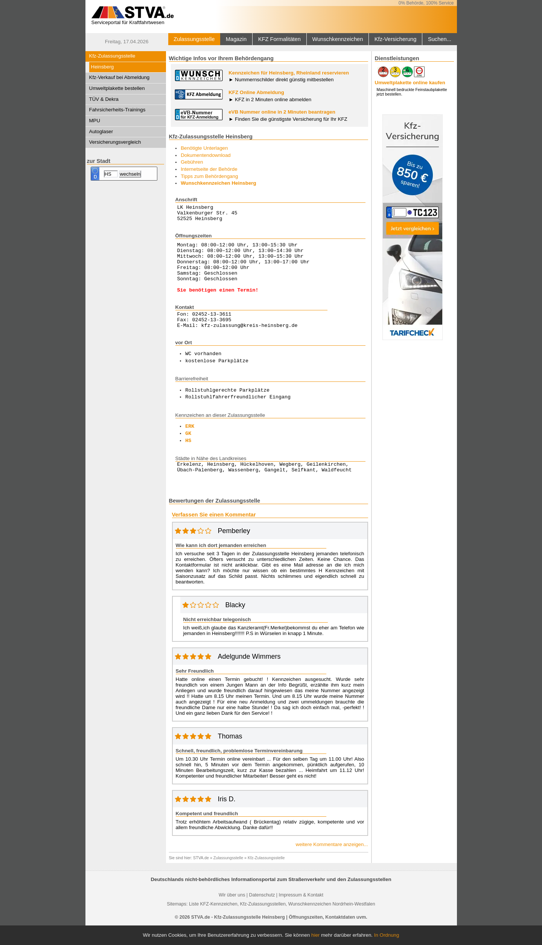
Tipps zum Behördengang (209, 176)
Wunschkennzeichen (337, 39)
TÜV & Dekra (104, 99)
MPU (94, 120)
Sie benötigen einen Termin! (218, 303)
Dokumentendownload (206, 155)
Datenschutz (262, 914)
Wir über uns (232, 914)
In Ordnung (386, 935)
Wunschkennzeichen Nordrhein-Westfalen (331, 923)
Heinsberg (102, 67)
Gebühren (192, 162)
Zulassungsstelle (194, 39)
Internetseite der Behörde (209, 169)
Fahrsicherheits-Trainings (117, 109)
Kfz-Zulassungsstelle (112, 56)
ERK (189, 443)
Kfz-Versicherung (396, 39)
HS (188, 457)
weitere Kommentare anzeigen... (332, 863)
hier (315, 935)
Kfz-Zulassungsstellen (263, 923)
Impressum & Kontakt (301, 914)
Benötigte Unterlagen (204, 148)
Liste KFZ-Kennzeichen (213, 923)
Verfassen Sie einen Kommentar (214, 534)
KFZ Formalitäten (279, 39)
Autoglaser (101, 131)
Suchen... (439, 39)
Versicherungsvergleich (115, 142)
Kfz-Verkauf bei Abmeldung (119, 77)
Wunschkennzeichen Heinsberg (218, 183)
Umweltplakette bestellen (117, 88)
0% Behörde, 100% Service (426, 3)
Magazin (236, 39)
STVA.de (201, 877)
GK (188, 450)
